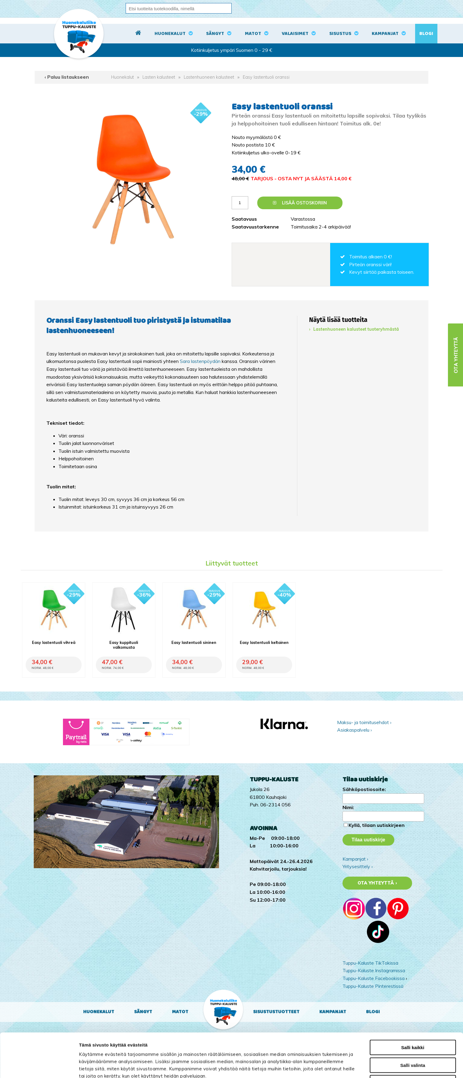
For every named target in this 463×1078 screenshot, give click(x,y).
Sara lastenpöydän (200, 361)
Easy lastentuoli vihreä (53, 642)
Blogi (426, 33)
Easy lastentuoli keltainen (264, 642)
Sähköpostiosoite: (364, 789)
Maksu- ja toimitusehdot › (364, 722)
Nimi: (348, 807)
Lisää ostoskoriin (300, 203)
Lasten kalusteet (158, 77)
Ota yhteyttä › (377, 883)
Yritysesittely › (358, 866)
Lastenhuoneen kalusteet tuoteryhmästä (356, 329)
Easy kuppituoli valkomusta (123, 645)
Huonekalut (170, 33)
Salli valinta (412, 1021)
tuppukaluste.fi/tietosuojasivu (153, 1046)
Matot (253, 33)
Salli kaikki (412, 1003)
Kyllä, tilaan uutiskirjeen (377, 825)
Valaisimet (295, 33)
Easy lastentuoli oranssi (266, 77)
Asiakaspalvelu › (354, 730)
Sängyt (215, 33)
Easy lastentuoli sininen (193, 642)
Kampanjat (385, 33)
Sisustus (340, 33)
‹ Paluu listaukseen (67, 77)
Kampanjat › (355, 859)
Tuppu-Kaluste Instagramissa (374, 970)
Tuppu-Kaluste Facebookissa (374, 978)
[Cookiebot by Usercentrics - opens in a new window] (39, 1066)
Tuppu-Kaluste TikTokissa (370, 963)
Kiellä (413, 1038)
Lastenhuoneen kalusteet (209, 77)
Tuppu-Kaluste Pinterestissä (373, 986)
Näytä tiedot (323, 1066)
